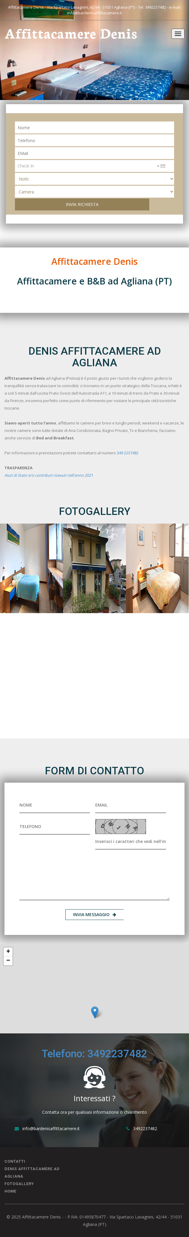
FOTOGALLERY (19, 1183)
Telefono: (64, 1054)
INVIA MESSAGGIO (94, 914)
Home (10, 1191)
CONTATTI (14, 1161)
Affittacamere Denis (70, 32)
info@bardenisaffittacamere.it (94, 13)
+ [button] (8, 951)
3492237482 (155, 7)
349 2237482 (128, 453)
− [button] (8, 960)
